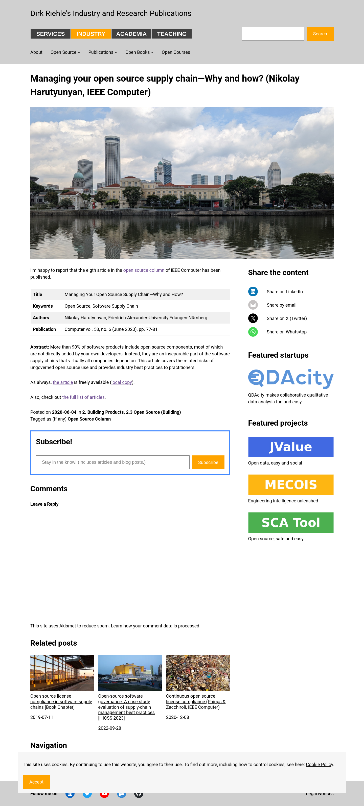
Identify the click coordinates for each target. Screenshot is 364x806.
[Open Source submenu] (79, 52)
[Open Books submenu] (152, 52)
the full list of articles (83, 397)
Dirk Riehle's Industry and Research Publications (111, 13)
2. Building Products (103, 412)
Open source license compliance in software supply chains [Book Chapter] (62, 682)
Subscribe (208, 462)
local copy (121, 382)
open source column (144, 270)
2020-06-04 (64, 412)
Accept (36, 782)
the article (63, 382)
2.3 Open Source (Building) (153, 412)
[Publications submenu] (116, 52)
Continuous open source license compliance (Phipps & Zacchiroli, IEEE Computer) (198, 682)
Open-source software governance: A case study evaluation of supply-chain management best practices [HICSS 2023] (130, 688)
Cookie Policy (319, 764)
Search (320, 33)
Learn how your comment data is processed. (155, 625)
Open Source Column (89, 419)
